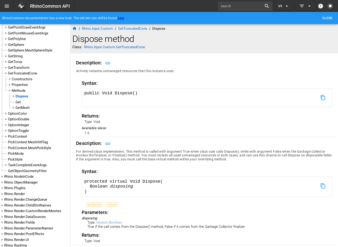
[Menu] (7, 6)
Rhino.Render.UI (16, 240)
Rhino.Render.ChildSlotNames (27, 205)
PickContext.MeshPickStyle (29, 148)
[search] (242, 6)
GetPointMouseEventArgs (28, 33)
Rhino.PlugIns (15, 188)
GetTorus (15, 62)
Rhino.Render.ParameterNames (28, 228)
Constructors (22, 79)
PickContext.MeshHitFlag (28, 142)
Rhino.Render (14, 194)
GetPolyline (17, 39)
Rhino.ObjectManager (21, 182)
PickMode (16, 153)
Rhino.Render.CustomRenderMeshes (32, 211)
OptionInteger (18, 125)
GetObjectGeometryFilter (27, 171)
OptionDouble (18, 119)
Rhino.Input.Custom (97, 28)
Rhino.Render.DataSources (25, 217)
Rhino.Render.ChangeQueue (25, 199)
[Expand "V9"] (283, 6)
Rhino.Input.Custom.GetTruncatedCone (114, 47)
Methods (19, 90)
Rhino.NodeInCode (19, 176)
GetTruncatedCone (22, 73)
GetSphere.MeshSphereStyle (30, 50)
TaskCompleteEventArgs (27, 165)
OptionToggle (18, 131)
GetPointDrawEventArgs (27, 27)
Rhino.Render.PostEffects (24, 234)
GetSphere (16, 45)
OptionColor (17, 113)
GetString (15, 56)
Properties (20, 85)
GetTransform (19, 68)
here (121, 18)
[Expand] (305, 6)
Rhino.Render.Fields (19, 222)
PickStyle (15, 159)
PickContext (17, 136)
